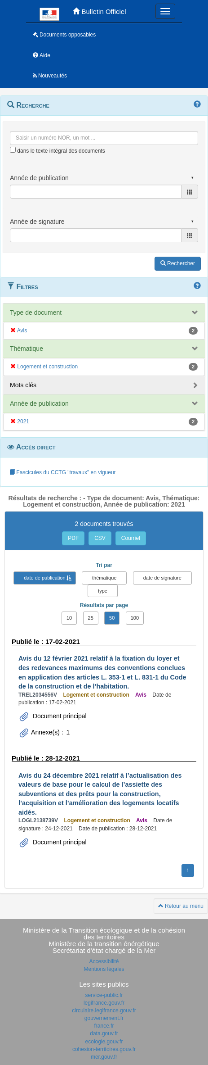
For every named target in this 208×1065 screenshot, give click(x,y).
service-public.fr (104, 995)
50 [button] (112, 618)
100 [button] (135, 618)
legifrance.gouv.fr (104, 1003)
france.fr (104, 1026)
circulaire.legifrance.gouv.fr (104, 1010)
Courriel (130, 538)
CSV (100, 538)
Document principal (59, 716)
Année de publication (39, 403)
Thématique (26, 348)
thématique (104, 577)
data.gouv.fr (104, 1033)
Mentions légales (104, 969)
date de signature (162, 577)
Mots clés (23, 385)
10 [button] (69, 618)
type (102, 591)
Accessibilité (104, 961)
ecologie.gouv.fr (104, 1041)
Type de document (36, 312)
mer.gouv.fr (104, 1057)
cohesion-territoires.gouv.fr (104, 1049)
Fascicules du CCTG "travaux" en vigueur (62, 472)
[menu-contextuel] (13, 150)
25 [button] (90, 618)
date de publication (44, 577)
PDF (73, 538)
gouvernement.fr (104, 1018)
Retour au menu (181, 906)
